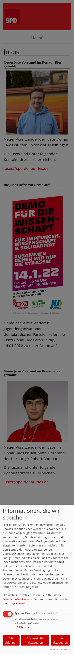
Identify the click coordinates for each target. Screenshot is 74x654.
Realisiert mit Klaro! (60, 649)
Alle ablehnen (11, 640)
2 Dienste (22, 627)
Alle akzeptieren (60, 640)
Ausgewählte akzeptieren (35, 640)
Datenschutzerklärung (17, 599)
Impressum (17, 603)
